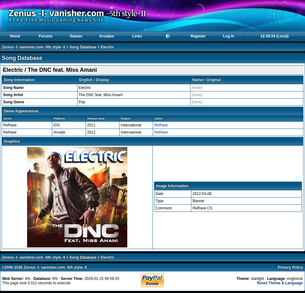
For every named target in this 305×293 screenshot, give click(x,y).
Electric (107, 47)
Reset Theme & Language (280, 283)
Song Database (82, 47)
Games (76, 36)
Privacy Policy (290, 267)
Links (137, 36)
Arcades (106, 36)
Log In (228, 36)
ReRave (161, 125)
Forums (45, 36)
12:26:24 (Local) (274, 36)
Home (15, 36)
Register (197, 36)
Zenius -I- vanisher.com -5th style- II (33, 47)
